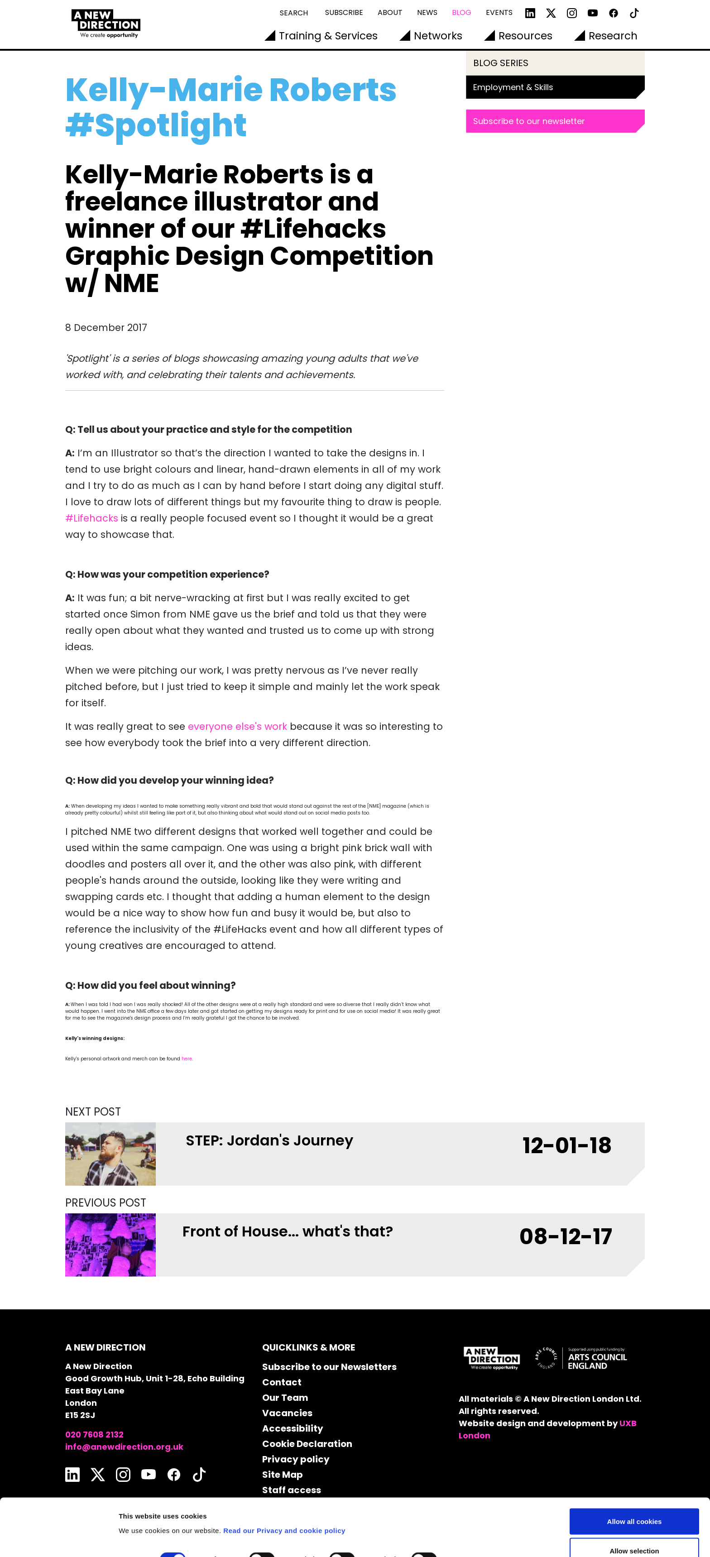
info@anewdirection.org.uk (124, 1446)
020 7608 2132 (94, 1434)
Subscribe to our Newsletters (329, 1367)
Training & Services (328, 36)
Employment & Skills (513, 87)
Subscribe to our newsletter (529, 121)
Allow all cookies (634, 1473)
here (187, 1058)
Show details (475, 1512)
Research (613, 36)
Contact (282, 1382)
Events (499, 12)
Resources (525, 36)
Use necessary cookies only (634, 1533)
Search (294, 13)
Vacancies (287, 1413)
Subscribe (344, 12)
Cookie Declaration (307, 1443)
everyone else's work (237, 726)
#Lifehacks (91, 518)
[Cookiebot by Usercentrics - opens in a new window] (58, 1539)
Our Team (285, 1397)
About (390, 12)
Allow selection (634, 1503)
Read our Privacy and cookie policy (284, 1482)
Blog (461, 12)
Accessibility (292, 1428)
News (427, 12)
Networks (438, 36)
